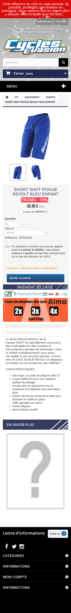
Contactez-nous (44, 21)
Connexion (61, 21)
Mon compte (15, 577)
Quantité (10, 218)
